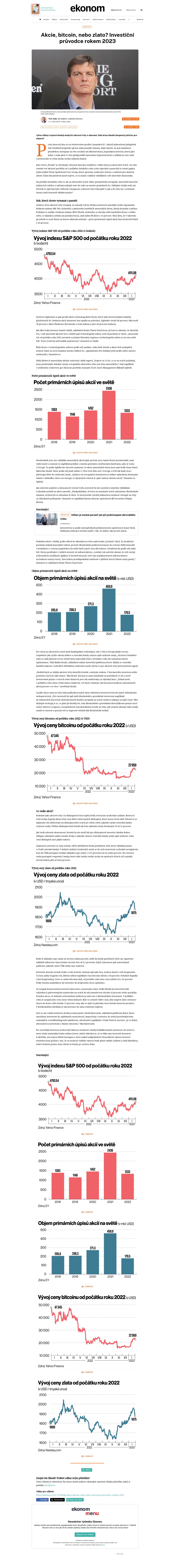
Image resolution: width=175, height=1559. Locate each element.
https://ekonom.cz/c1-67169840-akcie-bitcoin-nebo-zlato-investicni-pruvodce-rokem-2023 (80, 1495)
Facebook (43, 1500)
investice (63, 127)
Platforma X (58, 1500)
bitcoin (49, 127)
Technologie (75, 19)
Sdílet (88, 1470)
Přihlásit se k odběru (85, 1534)
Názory (46, 19)
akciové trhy (72, 127)
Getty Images (49, 114)
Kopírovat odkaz (76, 1500)
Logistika (121, 19)
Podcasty (86, 19)
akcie (43, 127)
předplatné (50, 1485)
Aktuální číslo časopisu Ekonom (43, 9)
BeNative (140, 19)
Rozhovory (64, 19)
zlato (56, 127)
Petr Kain (53, 119)
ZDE (103, 1545)
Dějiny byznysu (98, 19)
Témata (54, 19)
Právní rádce (111, 19)
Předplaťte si (116, 10)
